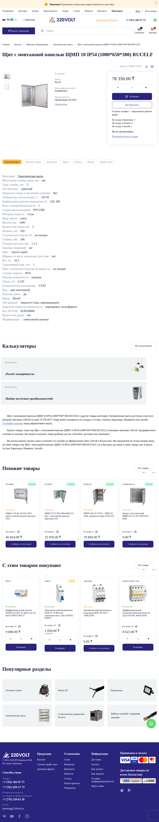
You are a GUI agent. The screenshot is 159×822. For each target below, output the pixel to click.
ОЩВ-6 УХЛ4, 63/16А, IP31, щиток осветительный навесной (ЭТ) (20, 506)
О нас (67, 739)
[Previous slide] (144, 458)
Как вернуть (97, 753)
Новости (89, 11)
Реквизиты (69, 767)
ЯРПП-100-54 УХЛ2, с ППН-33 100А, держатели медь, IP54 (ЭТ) (99, 504)
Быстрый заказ (132, 106)
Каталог (18, 44)
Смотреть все (61, 104)
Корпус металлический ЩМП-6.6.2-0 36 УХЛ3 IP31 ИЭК (135, 506)
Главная (6, 44)
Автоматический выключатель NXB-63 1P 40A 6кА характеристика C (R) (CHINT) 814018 (59, 605)
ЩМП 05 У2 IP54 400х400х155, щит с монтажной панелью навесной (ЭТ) (59, 506)
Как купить (97, 748)
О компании (7, 11)
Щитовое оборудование (37, 44)
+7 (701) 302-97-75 (13, 763)
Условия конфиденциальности (102, 759)
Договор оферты (46, 748)
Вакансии (69, 743)
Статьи (76, 11)
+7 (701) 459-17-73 (13, 768)
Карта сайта (97, 765)
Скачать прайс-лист (47, 743)
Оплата (35, 11)
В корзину (21, 639)
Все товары (125, 458)
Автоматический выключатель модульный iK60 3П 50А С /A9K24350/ (98, 604)
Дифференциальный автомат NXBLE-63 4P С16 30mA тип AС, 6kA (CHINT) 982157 (21, 604)
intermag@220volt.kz (13, 789)
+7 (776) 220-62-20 (13, 780)
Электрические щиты (63, 44)
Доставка (22, 11)
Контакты (102, 11)
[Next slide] (153, 458)
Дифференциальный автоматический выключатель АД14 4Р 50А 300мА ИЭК (136, 604)
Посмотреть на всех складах (125, 137)
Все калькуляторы (143, 348)
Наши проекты (50, 11)
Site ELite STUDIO (98, 815)
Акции (65, 11)
